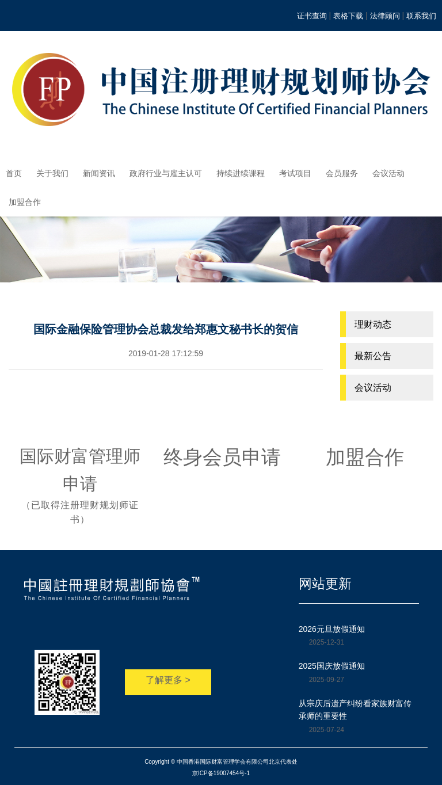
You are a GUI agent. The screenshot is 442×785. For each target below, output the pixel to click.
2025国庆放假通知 (332, 665)
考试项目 (295, 173)
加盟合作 (25, 202)
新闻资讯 (99, 173)
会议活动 (388, 173)
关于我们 (52, 173)
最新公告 (373, 356)
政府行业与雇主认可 (165, 173)
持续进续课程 (240, 173)
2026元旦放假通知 (332, 629)
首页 (14, 173)
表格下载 (348, 16)
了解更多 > (168, 680)
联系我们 (421, 16)
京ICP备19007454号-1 (221, 773)
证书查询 (312, 16)
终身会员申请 (222, 457)
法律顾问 (385, 16)
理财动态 (373, 324)
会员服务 (342, 173)
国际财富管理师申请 (80, 487)
